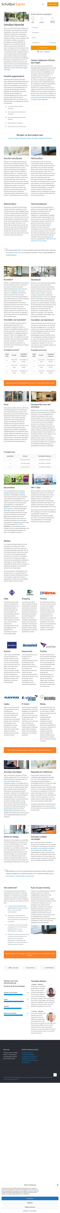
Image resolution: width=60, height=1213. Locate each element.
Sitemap (16, 1077)
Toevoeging (52, 42)
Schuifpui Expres (7, 1077)
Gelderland (31, 1054)
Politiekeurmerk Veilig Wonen (12, 811)
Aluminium (39, 297)
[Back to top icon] (55, 1074)
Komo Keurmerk (8, 508)
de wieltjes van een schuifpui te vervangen (42, 848)
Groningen (24, 1056)
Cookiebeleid (25, 1210)
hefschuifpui (49, 163)
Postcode (35, 28)
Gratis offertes (53, 4)
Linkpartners (48, 1077)
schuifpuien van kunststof (18, 291)
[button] (57, 1185)
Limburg (30, 1056)
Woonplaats (35, 33)
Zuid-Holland (25, 1062)
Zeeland (35, 1060)
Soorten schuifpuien (13, 138)
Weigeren (30, 1203)
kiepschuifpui (25, 213)
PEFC (21, 524)
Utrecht (30, 1060)
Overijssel (24, 1060)
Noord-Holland (31, 1058)
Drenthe (24, 1052)
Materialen (23, 138)
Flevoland (29, 1052)
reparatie (40, 795)
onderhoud (52, 806)
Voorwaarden (29, 1077)
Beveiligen (35, 138)
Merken (29, 138)
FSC (17, 524)
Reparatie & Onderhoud (45, 138)
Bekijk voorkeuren (30, 1207)
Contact (16, 1079)
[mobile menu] (42, 4)
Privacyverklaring (32, 1210)
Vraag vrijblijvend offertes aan (13, 252)
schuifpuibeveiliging (9, 783)
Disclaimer (22, 1077)
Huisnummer (36, 43)
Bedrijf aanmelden (39, 1077)
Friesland (24, 1054)
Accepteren (30, 1198)
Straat (34, 38)
